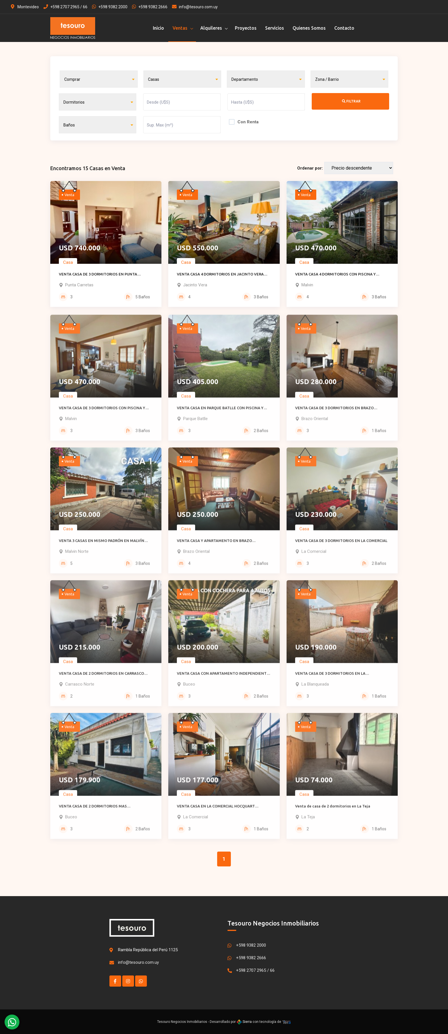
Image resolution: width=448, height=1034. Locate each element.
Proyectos (246, 28)
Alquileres (211, 28)
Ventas (180, 28)
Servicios (274, 28)
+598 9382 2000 (109, 7)
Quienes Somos (309, 28)
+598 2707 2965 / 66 (65, 7)
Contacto (344, 28)
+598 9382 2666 (149, 7)
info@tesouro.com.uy (195, 7)
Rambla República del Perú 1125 (148, 949)
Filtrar (351, 101)
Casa (68, 265)
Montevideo (25, 7)
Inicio (158, 28)
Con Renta (248, 121)
